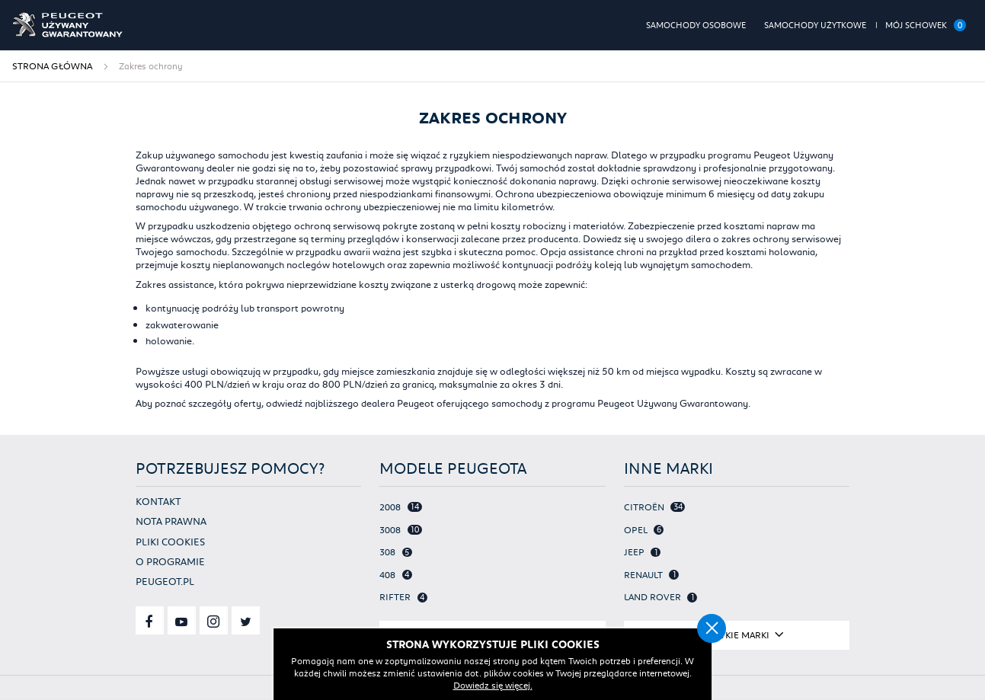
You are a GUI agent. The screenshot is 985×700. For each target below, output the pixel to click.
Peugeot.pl (165, 580)
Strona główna (52, 66)
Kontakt (158, 500)
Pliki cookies (170, 541)
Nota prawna (171, 520)
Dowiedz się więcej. (492, 685)
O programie (170, 561)
